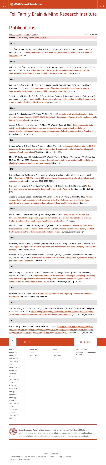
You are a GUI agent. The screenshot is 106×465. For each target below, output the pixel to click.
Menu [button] (4, 6)
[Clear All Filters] (41, 37)
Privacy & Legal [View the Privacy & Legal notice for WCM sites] (16, 457)
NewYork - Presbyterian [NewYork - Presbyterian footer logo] (73, 444)
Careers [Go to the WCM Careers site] (51, 457)
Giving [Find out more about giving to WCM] (59, 457)
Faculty (32, 352)
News (55, 349)
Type (26, 34)
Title (19, 34)
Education (57, 355)
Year (35, 34)
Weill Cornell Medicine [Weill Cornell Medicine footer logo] (35, 444)
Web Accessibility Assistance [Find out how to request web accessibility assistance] (20, 459)
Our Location (12, 342)
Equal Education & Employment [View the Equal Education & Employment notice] (35, 457)
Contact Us (85, 342)
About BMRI (34, 349)
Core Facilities (81, 349)
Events (55, 352)
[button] (101, 4)
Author (12, 34)
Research (33, 355)
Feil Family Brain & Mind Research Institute (53, 14)
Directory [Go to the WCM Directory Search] (68, 457)
